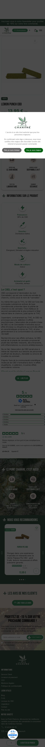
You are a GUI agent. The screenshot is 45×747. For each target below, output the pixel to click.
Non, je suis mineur (12, 150)
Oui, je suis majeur (33, 150)
